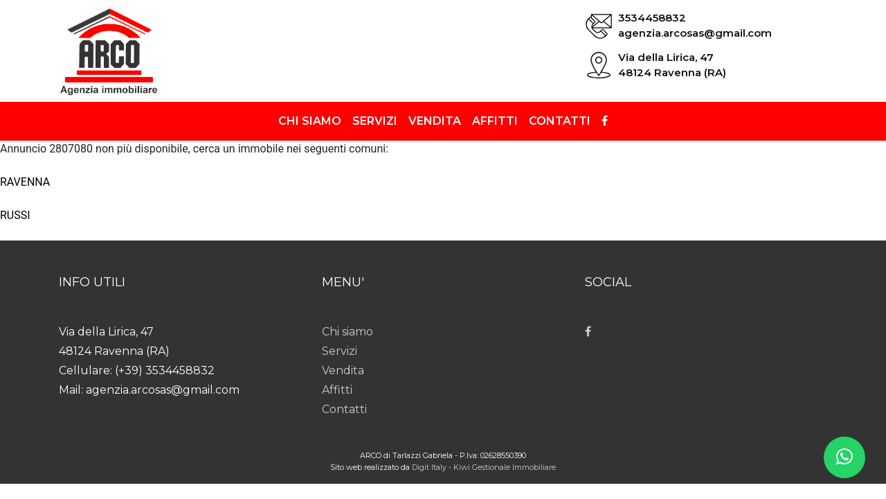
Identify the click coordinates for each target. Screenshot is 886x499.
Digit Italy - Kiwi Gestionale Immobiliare (484, 467)
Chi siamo (309, 121)
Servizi (374, 121)
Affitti (495, 121)
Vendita (434, 121)
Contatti (559, 121)
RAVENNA (25, 182)
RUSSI (15, 215)
